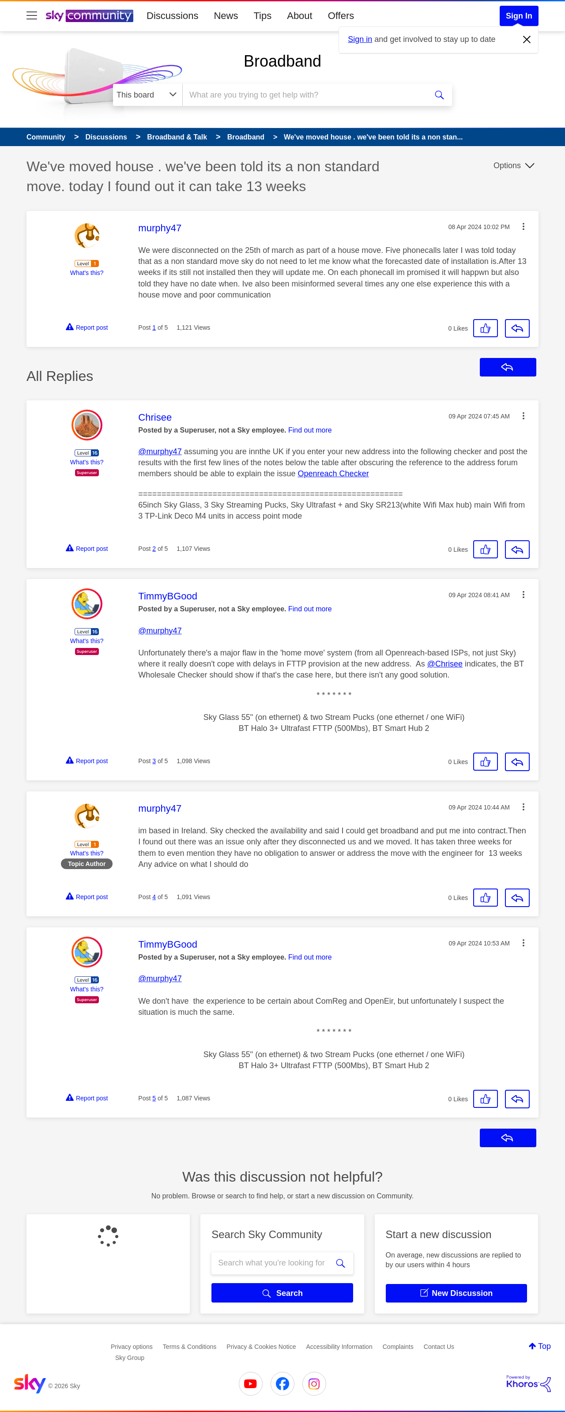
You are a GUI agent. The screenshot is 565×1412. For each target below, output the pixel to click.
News (226, 15)
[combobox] (304, 95)
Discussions (172, 15)
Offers (341, 15)
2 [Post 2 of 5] (154, 548)
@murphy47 (159, 451)
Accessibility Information (339, 1346)
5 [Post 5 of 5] (154, 1098)
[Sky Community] (89, 16)
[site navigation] (31, 16)
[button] (523, 226)
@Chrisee (445, 663)
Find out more (310, 430)
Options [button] (507, 165)
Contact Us (439, 1346)
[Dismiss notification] (527, 40)
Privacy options (132, 1346)
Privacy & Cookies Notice (261, 1346)
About (300, 15)
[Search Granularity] (147, 95)
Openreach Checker (333, 473)
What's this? (87, 272)
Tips (262, 15)
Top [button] (544, 1346)
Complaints (398, 1346)
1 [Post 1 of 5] (154, 327)
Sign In (519, 15)
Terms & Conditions (189, 1346)
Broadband (282, 61)
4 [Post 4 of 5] (154, 896)
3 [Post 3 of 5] (154, 760)
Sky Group (129, 1357)
